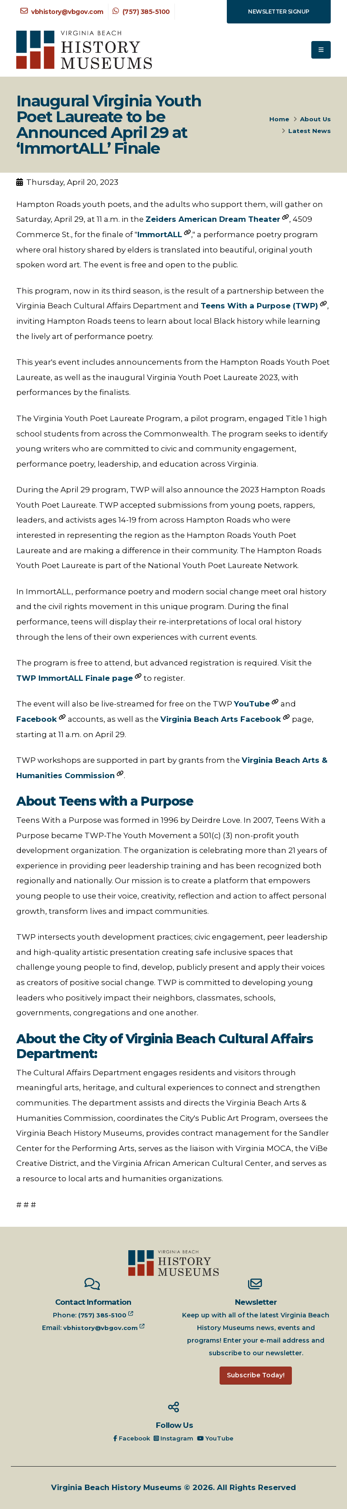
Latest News (309, 130)
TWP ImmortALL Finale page (74, 678)
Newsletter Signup (278, 11)
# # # (26, 1204)
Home (279, 119)
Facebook (36, 719)
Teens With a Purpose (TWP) (259, 305)
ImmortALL (159, 234)
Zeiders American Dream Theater (212, 219)
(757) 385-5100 (141, 11)
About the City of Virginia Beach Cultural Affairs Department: (164, 1047)
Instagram (174, 1438)
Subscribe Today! (256, 1375)
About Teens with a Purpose (104, 801)
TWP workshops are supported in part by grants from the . (172, 768)
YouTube (252, 703)
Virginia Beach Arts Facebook (220, 719)
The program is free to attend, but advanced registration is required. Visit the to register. (164, 670)
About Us (315, 119)
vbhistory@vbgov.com (61, 11)
